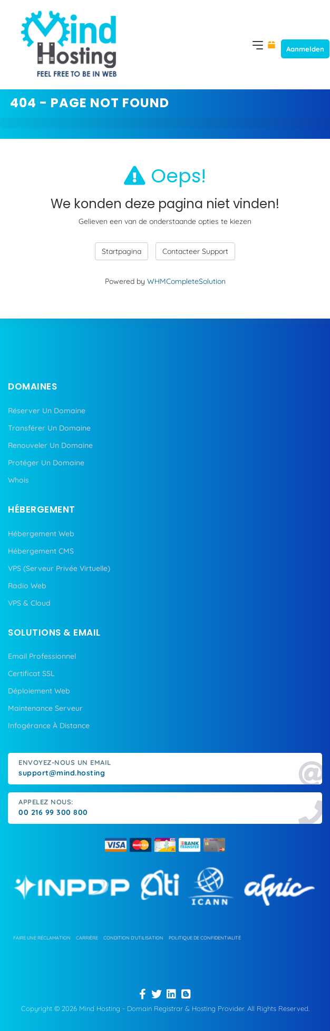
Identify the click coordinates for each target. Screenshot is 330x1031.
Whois (18, 480)
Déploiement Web (39, 691)
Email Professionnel (42, 656)
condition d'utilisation (133, 938)
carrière (87, 938)
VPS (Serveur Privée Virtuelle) (59, 568)
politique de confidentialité (205, 938)
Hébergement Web (41, 533)
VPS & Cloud (29, 603)
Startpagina (121, 251)
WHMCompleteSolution (186, 281)
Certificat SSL (31, 673)
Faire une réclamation (42, 938)
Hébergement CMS (41, 551)
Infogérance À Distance (49, 725)
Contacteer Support (195, 251)
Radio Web (27, 585)
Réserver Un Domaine (46, 410)
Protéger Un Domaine (46, 462)
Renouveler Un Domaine (50, 445)
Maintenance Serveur (45, 708)
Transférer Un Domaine (49, 428)
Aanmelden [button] (305, 49)
